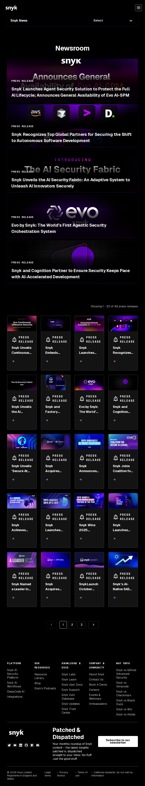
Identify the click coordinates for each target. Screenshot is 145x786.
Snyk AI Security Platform (12, 673)
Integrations (15, 697)
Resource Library (40, 676)
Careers (94, 690)
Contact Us (96, 679)
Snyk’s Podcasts (45, 688)
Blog (37, 683)
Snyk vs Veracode (122, 684)
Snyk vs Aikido (125, 714)
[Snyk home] (11, 8)
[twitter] (9, 745)
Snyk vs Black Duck (125, 702)
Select (98, 20)
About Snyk (96, 674)
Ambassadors (98, 704)
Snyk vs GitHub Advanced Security (126, 673)
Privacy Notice (62, 774)
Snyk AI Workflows (14, 684)
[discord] (38, 745)
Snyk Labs (69, 674)
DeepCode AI (16, 691)
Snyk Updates (71, 704)
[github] (26, 745)
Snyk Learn (69, 679)
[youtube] (15, 745)
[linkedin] (20, 745)
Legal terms (48, 774)
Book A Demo (98, 685)
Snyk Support (71, 690)
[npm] (32, 745)
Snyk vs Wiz (124, 709)
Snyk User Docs (72, 685)
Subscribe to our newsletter (118, 741)
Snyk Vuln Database (68, 697)
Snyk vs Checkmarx (123, 693)
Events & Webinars (95, 697)
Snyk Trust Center (69, 711)
